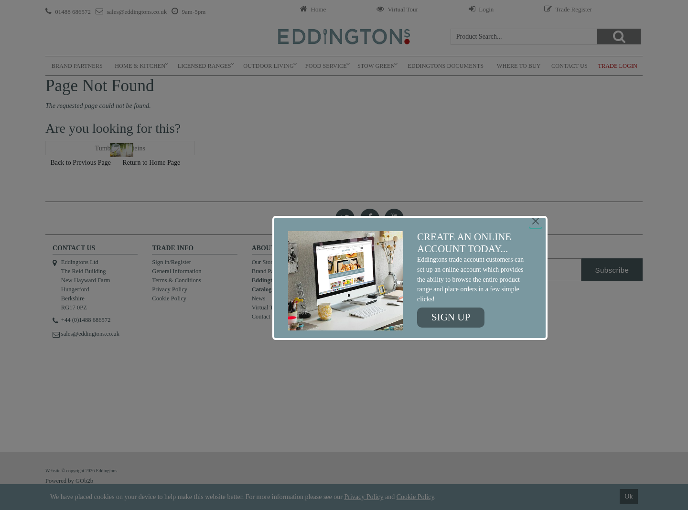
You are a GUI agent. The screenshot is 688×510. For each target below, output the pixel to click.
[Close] (535, 221)
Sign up (450, 317)
